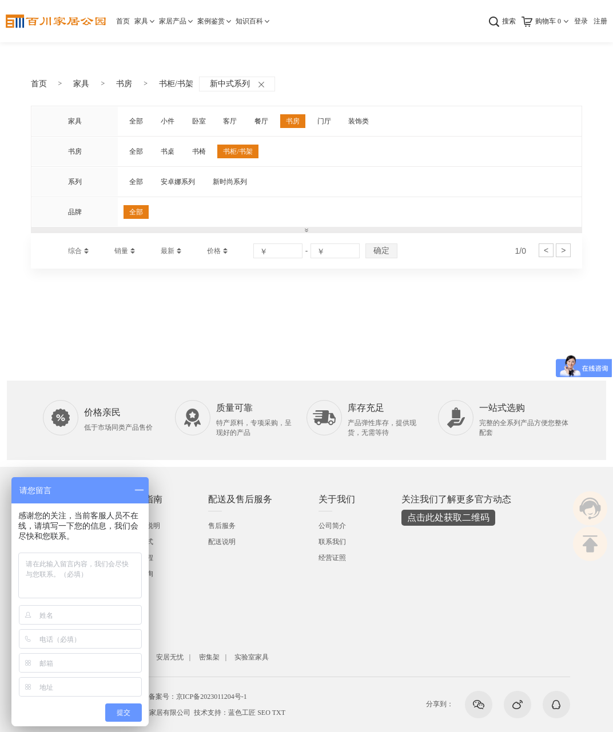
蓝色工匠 (242, 713)
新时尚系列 (230, 182)
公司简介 (332, 526)
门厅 (324, 121)
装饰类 (358, 121)
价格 (214, 251)
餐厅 (261, 121)
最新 (167, 251)
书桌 (167, 151)
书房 (124, 83)
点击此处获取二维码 (448, 517)
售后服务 (222, 526)
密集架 (209, 657)
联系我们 (332, 542)
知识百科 (249, 21)
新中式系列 (237, 83)
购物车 (548, 21)
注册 (600, 21)
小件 (167, 121)
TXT (278, 713)
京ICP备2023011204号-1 (211, 697)
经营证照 (332, 558)
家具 (141, 21)
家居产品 (172, 21)
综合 (75, 251)
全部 (136, 121)
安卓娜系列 (178, 182)
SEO (263, 713)
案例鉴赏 (211, 21)
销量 (121, 251)
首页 (123, 21)
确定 (381, 250)
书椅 (199, 151)
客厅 (230, 121)
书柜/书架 (176, 83)
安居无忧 (170, 657)
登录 (581, 21)
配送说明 (222, 542)
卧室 (199, 121)
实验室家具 (251, 657)
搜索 (509, 21)
